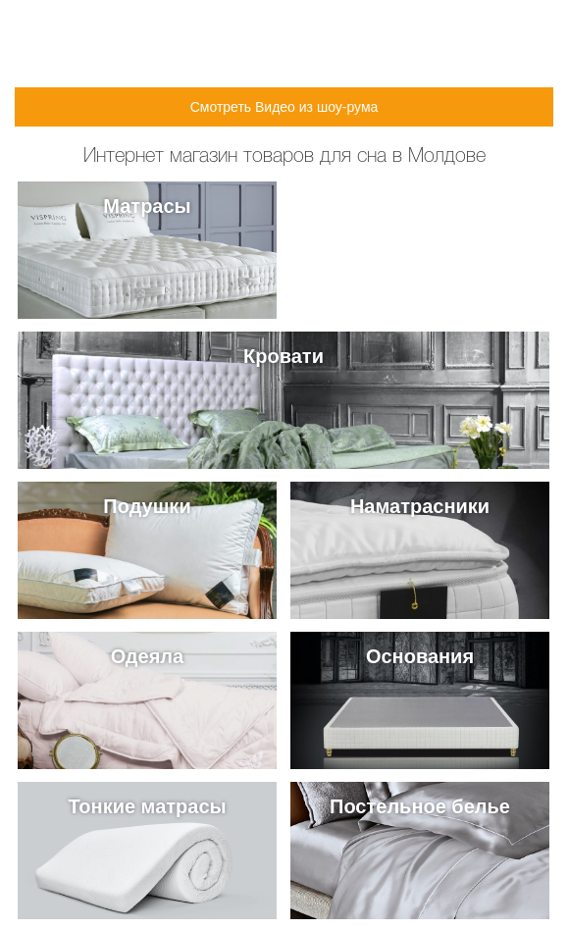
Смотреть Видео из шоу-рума (284, 107)
